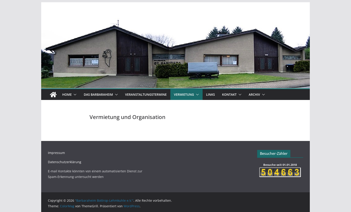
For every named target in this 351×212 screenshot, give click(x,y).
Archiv (254, 94)
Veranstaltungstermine (146, 94)
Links (210, 94)
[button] (74, 94)
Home (67, 94)
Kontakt (229, 94)
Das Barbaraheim (98, 94)
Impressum (56, 153)
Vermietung (184, 94)
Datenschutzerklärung (64, 162)
